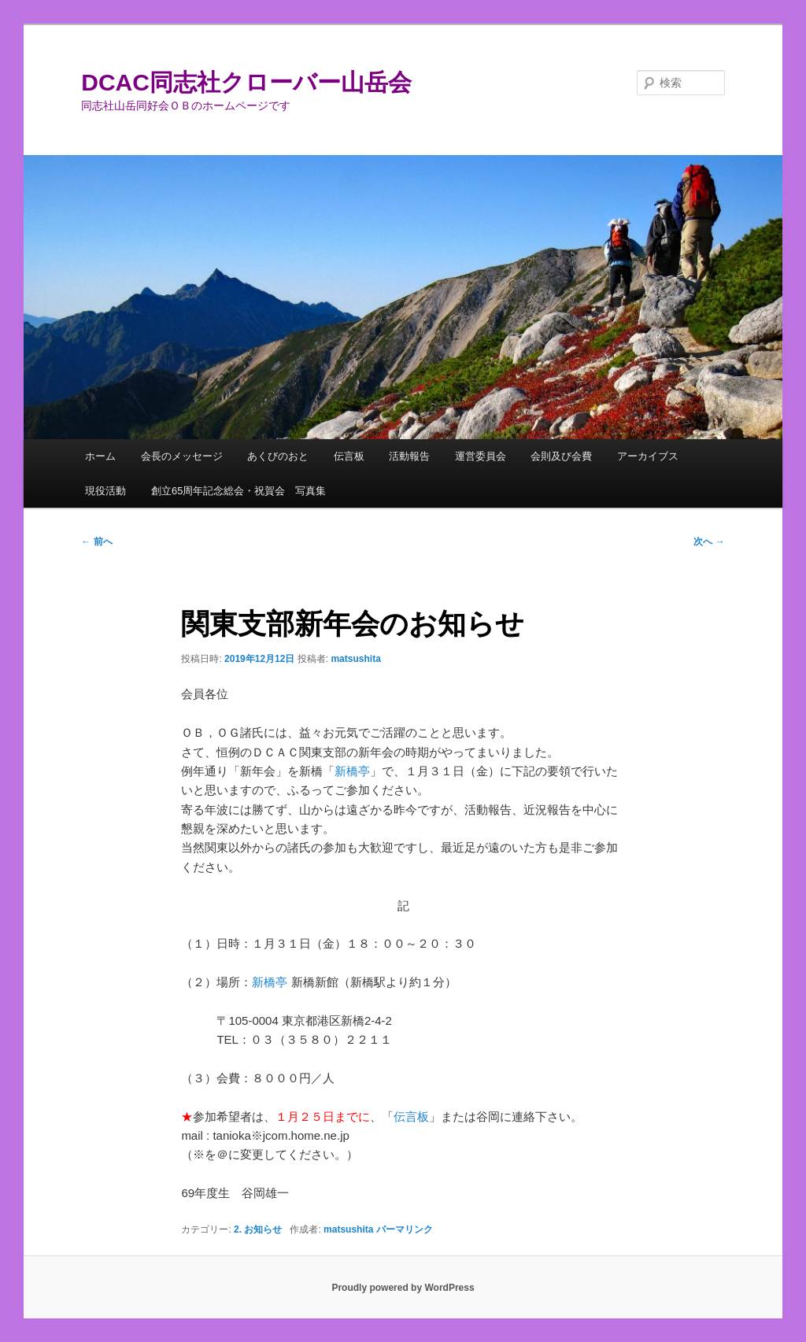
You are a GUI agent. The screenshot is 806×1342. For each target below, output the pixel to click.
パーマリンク (404, 1229)
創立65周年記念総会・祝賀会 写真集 (238, 491)
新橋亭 (352, 771)
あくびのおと (278, 456)
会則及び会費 (561, 456)
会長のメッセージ (182, 456)
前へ (96, 541)
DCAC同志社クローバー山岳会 (246, 82)
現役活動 (105, 491)
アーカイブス (647, 456)
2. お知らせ (258, 1229)
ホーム (100, 456)
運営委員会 (480, 456)
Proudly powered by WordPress (402, 1287)
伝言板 (349, 456)
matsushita (355, 658)
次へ (708, 541)
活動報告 (409, 456)
